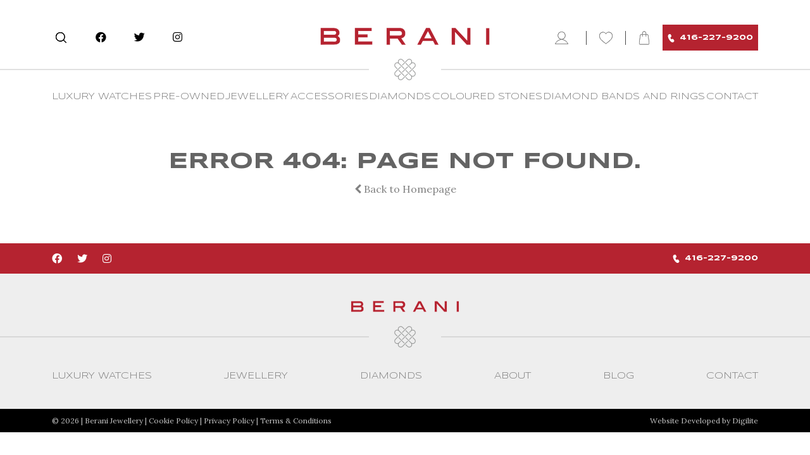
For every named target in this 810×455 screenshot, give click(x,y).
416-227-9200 (710, 38)
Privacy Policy (229, 420)
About (512, 376)
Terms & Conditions (296, 420)
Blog (618, 376)
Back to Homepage (405, 189)
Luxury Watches (102, 96)
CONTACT (732, 96)
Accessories (329, 96)
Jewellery (257, 96)
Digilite (745, 420)
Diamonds (400, 96)
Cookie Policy (173, 420)
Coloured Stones (487, 96)
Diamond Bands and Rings (624, 96)
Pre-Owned (189, 96)
